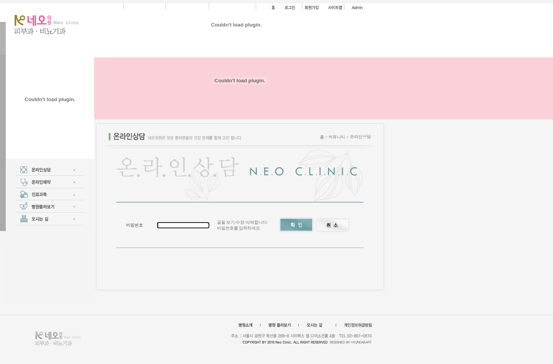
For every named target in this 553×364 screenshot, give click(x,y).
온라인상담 (360, 137)
